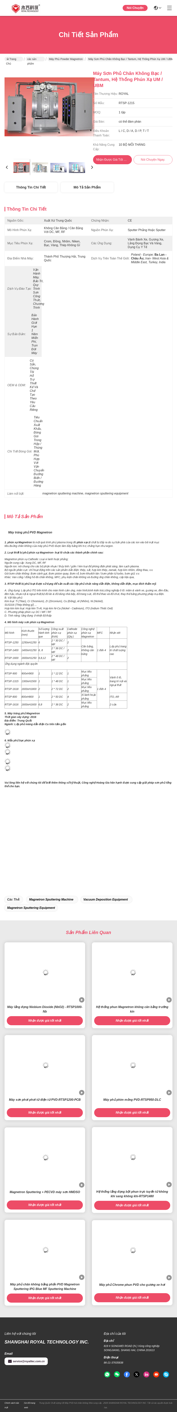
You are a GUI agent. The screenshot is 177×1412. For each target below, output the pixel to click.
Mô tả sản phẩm (87, 187)
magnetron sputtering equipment (31, 907)
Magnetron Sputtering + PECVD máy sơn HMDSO (45, 1192)
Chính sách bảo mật (12, 1405)
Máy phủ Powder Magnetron (66, 59)
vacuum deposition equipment (105, 899)
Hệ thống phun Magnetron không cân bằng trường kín (132, 1009)
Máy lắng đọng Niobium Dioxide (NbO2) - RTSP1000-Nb (44, 1009)
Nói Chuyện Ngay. (135, 11)
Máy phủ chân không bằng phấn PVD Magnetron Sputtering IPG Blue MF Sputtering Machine (44, 1287)
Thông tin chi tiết (31, 187)
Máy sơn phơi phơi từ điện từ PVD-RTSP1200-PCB (45, 1099)
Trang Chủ (11, 59)
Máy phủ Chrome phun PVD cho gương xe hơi (132, 1284)
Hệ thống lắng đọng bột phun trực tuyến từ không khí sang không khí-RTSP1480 (132, 1194)
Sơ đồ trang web (29, 1405)
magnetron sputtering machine (51, 899)
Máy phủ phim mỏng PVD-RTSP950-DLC (132, 1099)
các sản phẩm (31, 59)
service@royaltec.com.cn (26, 1361)
